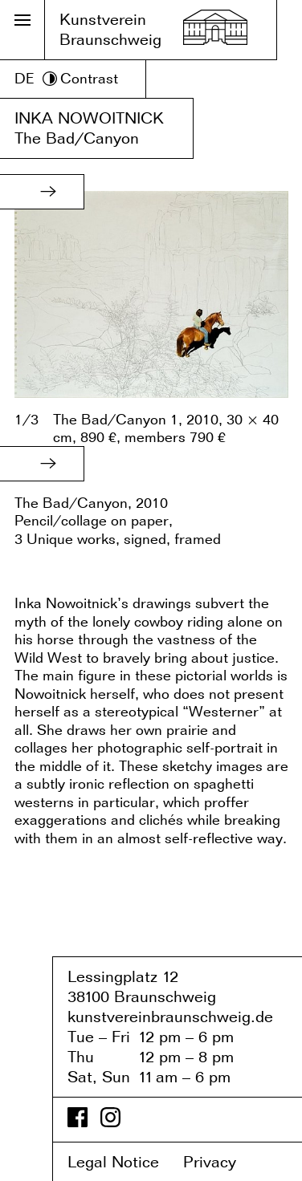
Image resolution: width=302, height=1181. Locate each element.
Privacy (221, 1161)
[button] (48, 192)
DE (24, 78)
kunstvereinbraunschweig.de (170, 1016)
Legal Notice (122, 1161)
